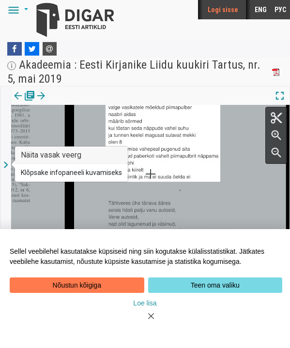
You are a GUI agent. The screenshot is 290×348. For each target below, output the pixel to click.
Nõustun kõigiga (77, 285)
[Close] (145, 322)
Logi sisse (223, 10)
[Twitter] (32, 49)
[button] (16, 10)
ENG (261, 10)
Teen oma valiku (215, 285)
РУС (280, 10)
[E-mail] (50, 49)
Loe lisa (144, 303)
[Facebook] (14, 49)
